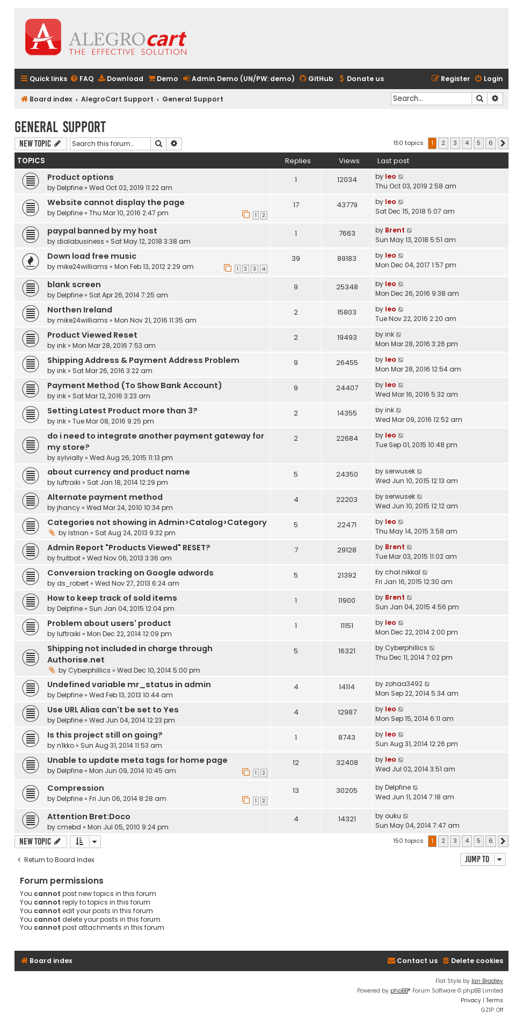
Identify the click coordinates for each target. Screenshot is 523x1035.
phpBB (399, 991)
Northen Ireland (79, 309)
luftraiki (69, 482)
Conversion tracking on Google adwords (130, 572)
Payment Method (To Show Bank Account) (134, 385)
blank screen (74, 284)
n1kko (65, 745)
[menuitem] (81, 79)
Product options (80, 177)
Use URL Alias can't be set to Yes (113, 709)
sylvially (70, 457)
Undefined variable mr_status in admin (129, 684)
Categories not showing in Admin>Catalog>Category (157, 522)
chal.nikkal (402, 572)
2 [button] (443, 143)
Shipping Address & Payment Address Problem (143, 360)
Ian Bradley (487, 981)
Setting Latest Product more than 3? (122, 410)
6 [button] (491, 143)
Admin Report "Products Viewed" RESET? (128, 547)
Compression (75, 788)
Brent (395, 230)
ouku (393, 815)
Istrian (78, 532)
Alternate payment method (105, 497)
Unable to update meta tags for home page (137, 760)
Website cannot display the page (116, 202)
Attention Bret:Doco (88, 816)
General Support (60, 127)
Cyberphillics (89, 670)
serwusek (400, 471)
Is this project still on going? (105, 735)
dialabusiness (80, 241)
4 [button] (467, 143)
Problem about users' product (109, 623)
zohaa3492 (404, 683)
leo (390, 176)
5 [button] (479, 143)
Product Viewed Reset (92, 335)
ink (61, 345)
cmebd (69, 827)
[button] (503, 143)
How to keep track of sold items (112, 598)
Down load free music (91, 256)
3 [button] (455, 143)
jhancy (68, 507)
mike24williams (82, 266)
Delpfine (70, 187)
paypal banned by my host (102, 230)
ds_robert (73, 583)
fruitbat (69, 558)
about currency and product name (118, 472)
